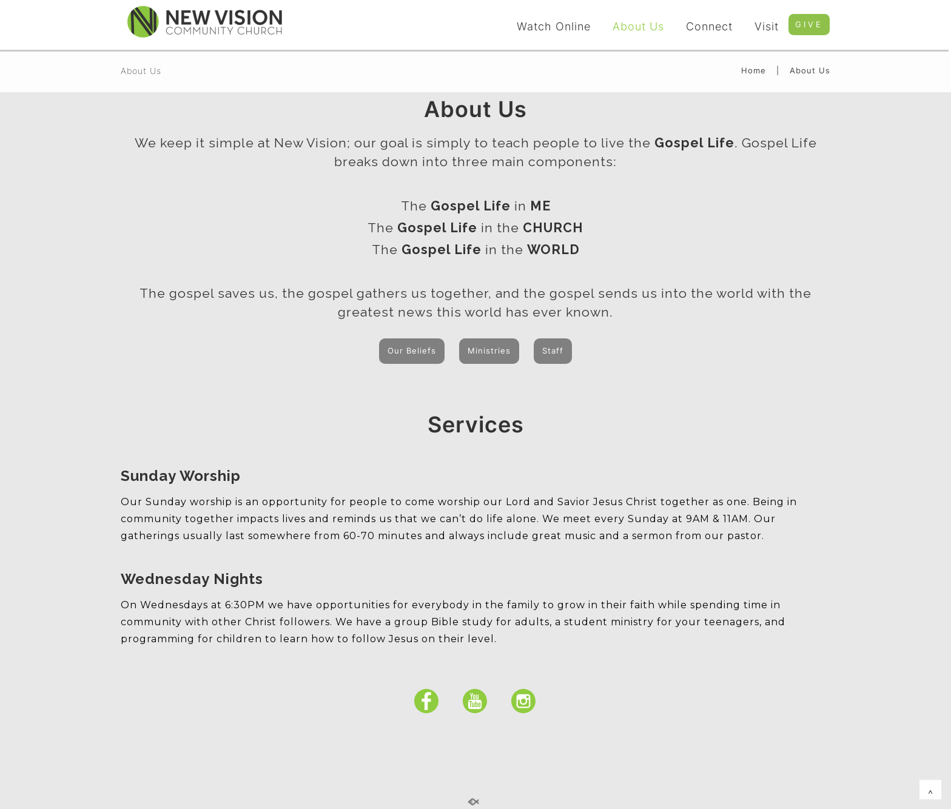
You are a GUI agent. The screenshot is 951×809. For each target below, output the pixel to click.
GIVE (809, 24)
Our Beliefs (412, 350)
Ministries (489, 350)
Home (753, 70)
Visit (766, 26)
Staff (552, 350)
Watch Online (554, 26)
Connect (709, 26)
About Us (638, 26)
